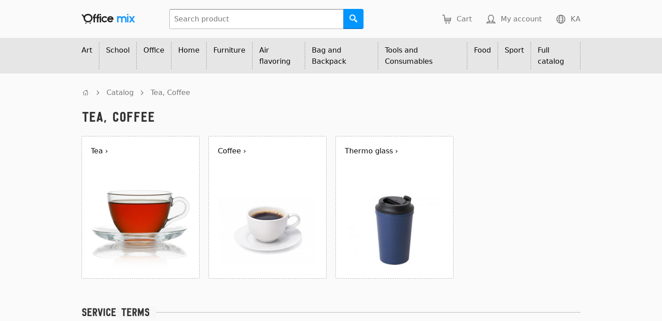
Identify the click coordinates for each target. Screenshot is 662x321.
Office (153, 50)
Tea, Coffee (170, 92)
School (118, 50)
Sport (514, 50)
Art (87, 50)
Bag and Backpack (329, 56)
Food (482, 50)
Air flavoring (274, 56)
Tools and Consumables (409, 56)
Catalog (120, 92)
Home (189, 50)
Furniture (229, 50)
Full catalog (551, 56)
